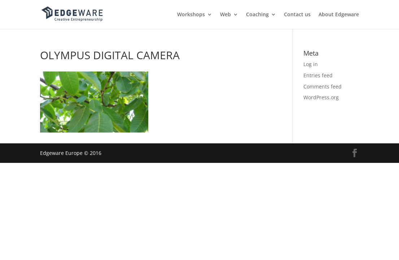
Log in (310, 64)
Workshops (191, 15)
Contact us (297, 15)
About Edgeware (339, 15)
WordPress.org (321, 97)
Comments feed (322, 86)
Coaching (257, 15)
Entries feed (318, 75)
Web (225, 15)
